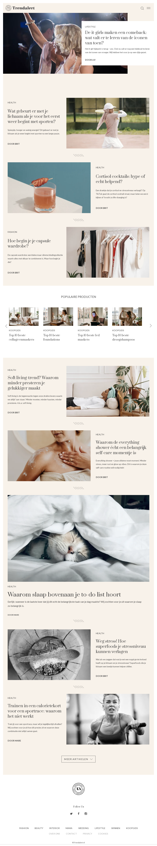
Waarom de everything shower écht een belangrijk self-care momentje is (121, 448)
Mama (69, 828)
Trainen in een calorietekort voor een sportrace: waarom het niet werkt (34, 711)
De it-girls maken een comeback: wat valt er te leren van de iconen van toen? (116, 38)
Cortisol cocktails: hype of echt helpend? (120, 179)
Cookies (103, 833)
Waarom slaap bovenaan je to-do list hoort (64, 594)
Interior (54, 828)
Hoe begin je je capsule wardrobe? (29, 243)
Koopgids (18, 330)
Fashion (24, 828)
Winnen (115, 828)
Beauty (39, 828)
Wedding (83, 828)
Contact (71, 833)
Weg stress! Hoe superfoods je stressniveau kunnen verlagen (121, 646)
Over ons (54, 833)
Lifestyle (100, 828)
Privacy (87, 833)
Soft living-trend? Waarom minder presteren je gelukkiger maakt (33, 383)
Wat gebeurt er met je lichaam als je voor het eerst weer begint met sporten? (34, 116)
